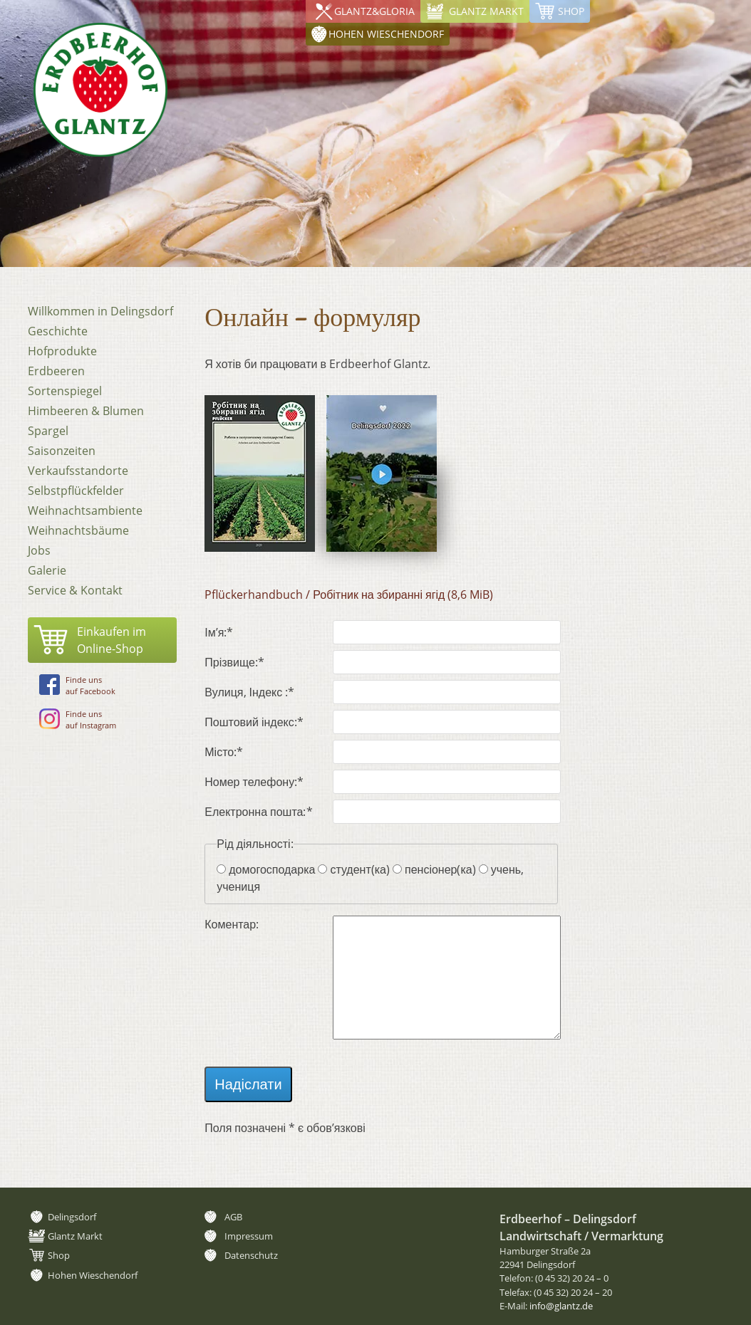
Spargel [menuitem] (48, 431)
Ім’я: (230, 632)
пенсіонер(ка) (440, 869)
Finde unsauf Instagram (77, 719)
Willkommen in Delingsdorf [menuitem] (100, 311)
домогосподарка (272, 869)
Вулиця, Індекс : (249, 692)
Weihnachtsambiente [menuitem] (85, 510)
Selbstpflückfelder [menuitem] (76, 490)
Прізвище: (234, 662)
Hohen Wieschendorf (670, 11)
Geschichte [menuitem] (58, 331)
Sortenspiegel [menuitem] (65, 391)
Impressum (248, 1236)
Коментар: (231, 924)
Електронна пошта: (258, 811)
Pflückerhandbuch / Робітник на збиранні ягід (348, 594)
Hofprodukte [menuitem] (62, 351)
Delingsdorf (72, 1216)
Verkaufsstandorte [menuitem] (78, 470)
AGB (233, 1216)
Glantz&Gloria (374, 11)
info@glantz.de (561, 1305)
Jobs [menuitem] (39, 550)
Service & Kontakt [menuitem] (75, 590)
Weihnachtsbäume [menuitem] (78, 530)
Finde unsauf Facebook (77, 685)
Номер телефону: (254, 781)
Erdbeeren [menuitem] (56, 371)
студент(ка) (360, 869)
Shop (571, 11)
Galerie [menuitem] (47, 570)
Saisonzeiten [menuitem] (61, 451)
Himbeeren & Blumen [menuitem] (86, 411)
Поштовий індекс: (253, 721)
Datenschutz (251, 1255)
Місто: (230, 751)
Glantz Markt (486, 11)
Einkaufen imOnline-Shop (111, 640)
